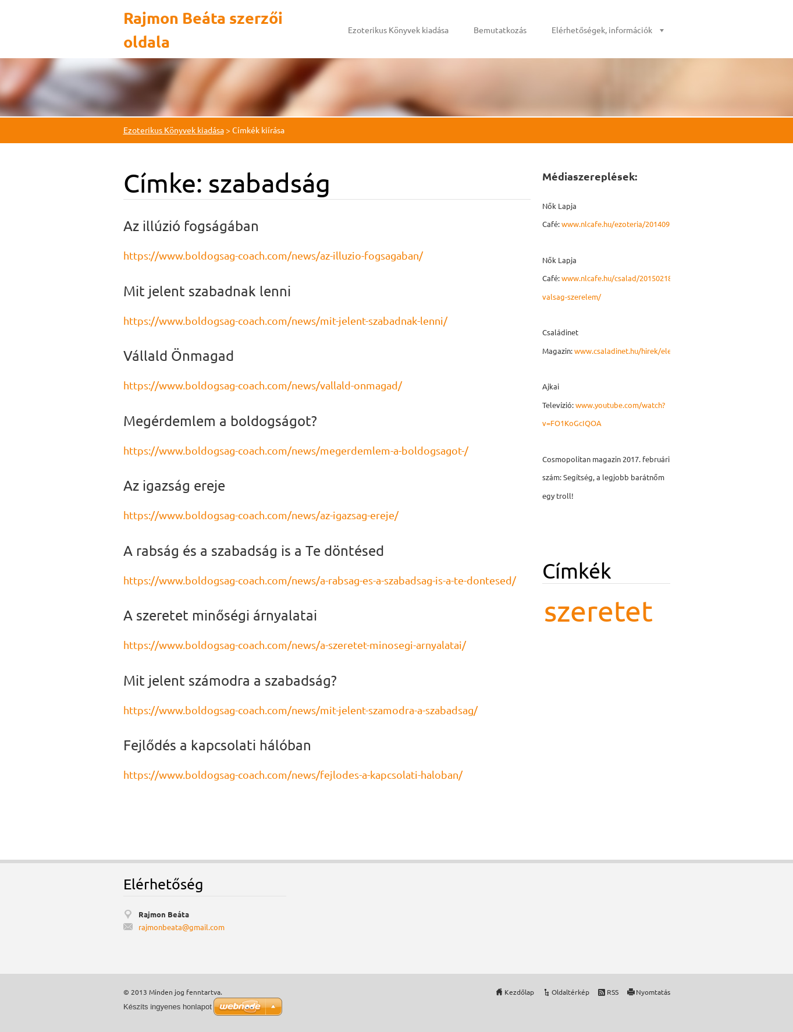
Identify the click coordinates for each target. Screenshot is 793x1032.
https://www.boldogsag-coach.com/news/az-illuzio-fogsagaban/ (273, 255)
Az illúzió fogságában (191, 225)
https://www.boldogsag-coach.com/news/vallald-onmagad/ (262, 385)
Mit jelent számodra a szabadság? (230, 680)
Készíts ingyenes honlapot (167, 1006)
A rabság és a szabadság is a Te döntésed (253, 550)
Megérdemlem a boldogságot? (220, 420)
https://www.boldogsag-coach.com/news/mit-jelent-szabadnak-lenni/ (285, 320)
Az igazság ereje (174, 485)
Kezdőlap (519, 991)
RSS (612, 991)
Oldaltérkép (570, 991)
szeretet (598, 610)
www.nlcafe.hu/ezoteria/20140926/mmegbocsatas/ (648, 224)
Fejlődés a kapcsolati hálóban (217, 744)
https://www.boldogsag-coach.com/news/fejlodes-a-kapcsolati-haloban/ (293, 774)
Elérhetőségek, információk (602, 29)
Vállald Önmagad (178, 355)
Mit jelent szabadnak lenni (207, 290)
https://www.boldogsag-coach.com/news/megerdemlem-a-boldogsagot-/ (295, 450)
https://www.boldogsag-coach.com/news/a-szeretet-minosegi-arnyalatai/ (294, 645)
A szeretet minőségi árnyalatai (220, 615)
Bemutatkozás (500, 29)
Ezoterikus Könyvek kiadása (398, 29)
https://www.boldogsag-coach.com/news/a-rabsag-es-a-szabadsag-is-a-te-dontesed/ (319, 580)
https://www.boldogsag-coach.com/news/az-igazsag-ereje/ (261, 515)
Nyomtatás (653, 991)
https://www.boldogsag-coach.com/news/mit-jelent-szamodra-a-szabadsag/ (300, 710)
